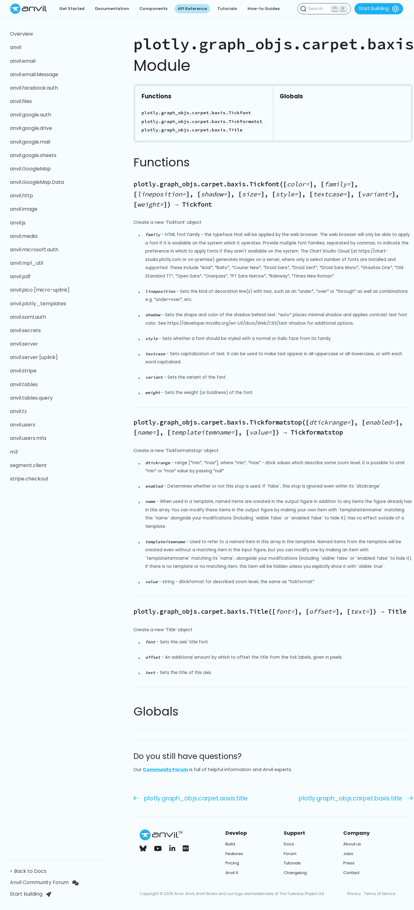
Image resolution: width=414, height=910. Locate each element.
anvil (15, 47)
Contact (351, 872)
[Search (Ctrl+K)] (324, 8)
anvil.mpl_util (26, 263)
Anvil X (231, 872)
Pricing (232, 863)
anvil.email (23, 61)
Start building (379, 8)
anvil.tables (24, 384)
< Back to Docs (29, 871)
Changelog (295, 872)
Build (230, 844)
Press (348, 863)
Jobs (348, 853)
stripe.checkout (29, 478)
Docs (289, 844)
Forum (290, 853)
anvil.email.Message (34, 74)
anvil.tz (18, 411)
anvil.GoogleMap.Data (37, 182)
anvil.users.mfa (28, 438)
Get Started (71, 8)
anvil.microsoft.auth (34, 249)
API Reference (192, 8)
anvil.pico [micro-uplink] (40, 289)
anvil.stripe (23, 370)
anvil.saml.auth (28, 317)
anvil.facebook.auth (34, 87)
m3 (14, 451)
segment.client (28, 465)
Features (234, 853)
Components (153, 8)
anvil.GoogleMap (30, 168)
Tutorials (227, 8)
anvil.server (24, 343)
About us (352, 844)
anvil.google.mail (30, 141)
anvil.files (21, 101)
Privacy (354, 893)
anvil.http (21, 195)
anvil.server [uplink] (34, 357)
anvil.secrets (25, 330)
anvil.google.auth (30, 114)
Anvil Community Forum (44, 882)
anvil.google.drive (31, 128)
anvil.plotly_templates (38, 303)
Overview (21, 33)
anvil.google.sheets (33, 155)
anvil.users (22, 424)
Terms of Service (379, 893)
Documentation (112, 8)
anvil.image (23, 209)
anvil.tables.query (31, 397)
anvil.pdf (20, 276)
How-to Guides (264, 8)
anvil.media (23, 236)
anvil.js (18, 222)
